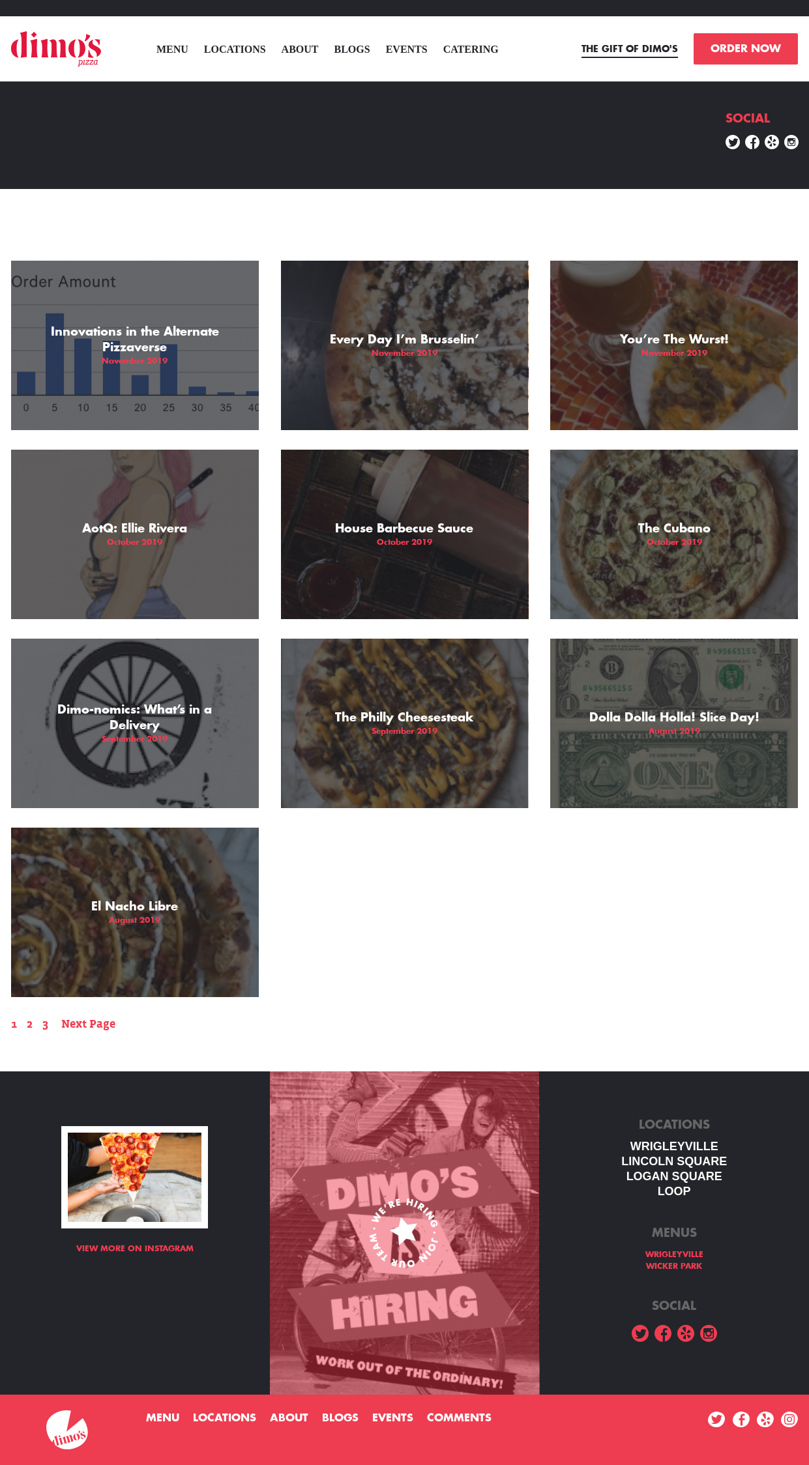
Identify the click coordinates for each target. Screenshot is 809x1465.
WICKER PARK (674, 1266)
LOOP (674, 1191)
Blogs (352, 49)
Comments (459, 1418)
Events (407, 49)
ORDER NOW (746, 49)
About (300, 49)
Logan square (674, 1176)
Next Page (88, 1024)
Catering (471, 49)
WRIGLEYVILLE (674, 1146)
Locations (235, 49)
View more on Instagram (135, 1249)
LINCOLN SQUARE (674, 1161)
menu (172, 49)
